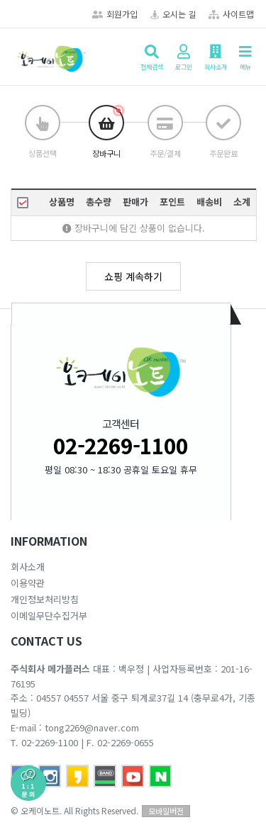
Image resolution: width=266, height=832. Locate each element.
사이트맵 (231, 14)
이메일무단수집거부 (49, 615)
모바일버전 (166, 810)
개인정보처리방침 (45, 599)
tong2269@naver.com (92, 727)
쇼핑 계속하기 (133, 276)
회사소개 (28, 566)
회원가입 (115, 14)
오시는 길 (173, 14)
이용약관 (28, 583)
